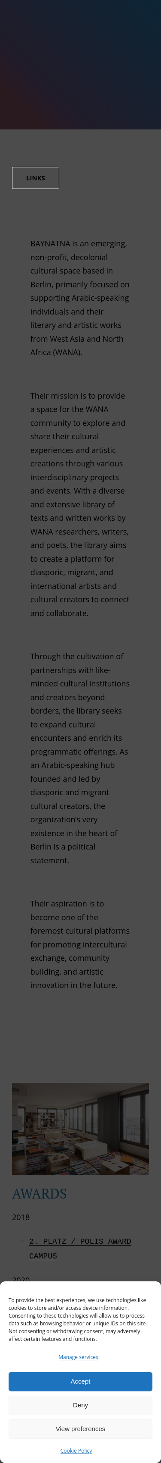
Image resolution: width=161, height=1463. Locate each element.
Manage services (78, 1357)
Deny (80, 1405)
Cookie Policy (76, 1450)
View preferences (81, 1428)
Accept (81, 1381)
